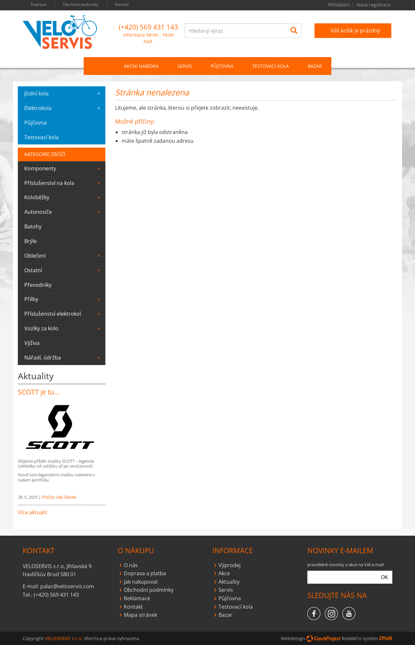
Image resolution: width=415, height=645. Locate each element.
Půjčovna (230, 598)
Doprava (38, 4)
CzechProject (323, 638)
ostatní (63, 270)
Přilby (63, 299)
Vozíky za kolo (63, 328)
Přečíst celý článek (59, 497)
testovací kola (41, 137)
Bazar (315, 66)
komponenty (63, 168)
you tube (296, 5)
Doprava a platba (145, 573)
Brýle (30, 241)
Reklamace (137, 598)
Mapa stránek (140, 614)
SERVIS (184, 66)
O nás (131, 565)
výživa (32, 343)
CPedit (385, 638)
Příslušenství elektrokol (63, 313)
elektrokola (63, 108)
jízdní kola (63, 93)
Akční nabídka (141, 66)
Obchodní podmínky (81, 4)
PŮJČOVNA (222, 66)
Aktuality (229, 581)
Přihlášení (339, 5)
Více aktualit (32, 512)
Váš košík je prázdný (355, 30)
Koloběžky (63, 197)
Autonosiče (63, 211)
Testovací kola (270, 66)
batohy (33, 226)
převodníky (38, 284)
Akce (224, 573)
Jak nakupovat (141, 581)
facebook (273, 5)
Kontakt (122, 4)
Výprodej (230, 565)
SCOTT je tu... (39, 391)
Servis (226, 589)
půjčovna (35, 122)
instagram (285, 5)
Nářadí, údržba (63, 357)
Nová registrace (374, 5)
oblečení (63, 255)
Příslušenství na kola (63, 183)
